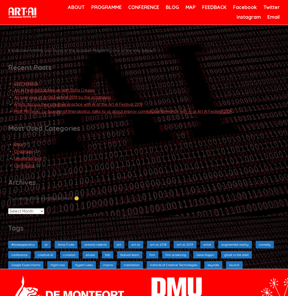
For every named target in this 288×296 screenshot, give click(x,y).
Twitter (271, 7)
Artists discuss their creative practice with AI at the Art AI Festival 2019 (78, 104)
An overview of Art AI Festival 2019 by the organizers (62, 97)
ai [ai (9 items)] (46, 244)
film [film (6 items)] (152, 255)
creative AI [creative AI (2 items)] (45, 255)
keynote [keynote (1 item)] (213, 265)
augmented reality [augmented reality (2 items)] (235, 244)
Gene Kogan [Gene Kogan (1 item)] (205, 255)
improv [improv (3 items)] (108, 265)
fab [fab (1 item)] (107, 255)
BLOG (172, 7)
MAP (190, 7)
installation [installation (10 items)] (132, 265)
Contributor (24, 165)
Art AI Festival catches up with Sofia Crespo (54, 90)
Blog (18, 144)
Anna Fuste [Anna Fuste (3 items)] (66, 244)
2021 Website (26, 83)
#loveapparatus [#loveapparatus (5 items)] (23, 244)
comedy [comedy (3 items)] (265, 244)
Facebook (244, 7)
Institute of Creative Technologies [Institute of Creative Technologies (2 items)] (173, 265)
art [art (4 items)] (119, 244)
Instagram (248, 17)
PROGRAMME (105, 7)
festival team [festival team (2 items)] (129, 255)
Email (273, 17)
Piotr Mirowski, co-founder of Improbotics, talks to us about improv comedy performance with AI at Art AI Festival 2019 (123, 111)
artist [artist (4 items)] (207, 244)
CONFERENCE (142, 7)
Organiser (23, 151)
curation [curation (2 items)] (69, 255)
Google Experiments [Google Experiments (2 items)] (25, 265)
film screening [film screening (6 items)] (175, 255)
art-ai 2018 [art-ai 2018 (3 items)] (158, 244)
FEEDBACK (213, 7)
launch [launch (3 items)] (234, 265)
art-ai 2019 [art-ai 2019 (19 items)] (185, 244)
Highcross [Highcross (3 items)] (58, 265)
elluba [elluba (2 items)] (90, 255)
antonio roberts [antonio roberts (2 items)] (95, 244)
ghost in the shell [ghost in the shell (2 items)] (236, 255)
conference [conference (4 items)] (19, 255)
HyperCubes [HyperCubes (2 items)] (84, 265)
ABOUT (76, 7)
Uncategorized (28, 158)
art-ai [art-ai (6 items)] (136, 244)
